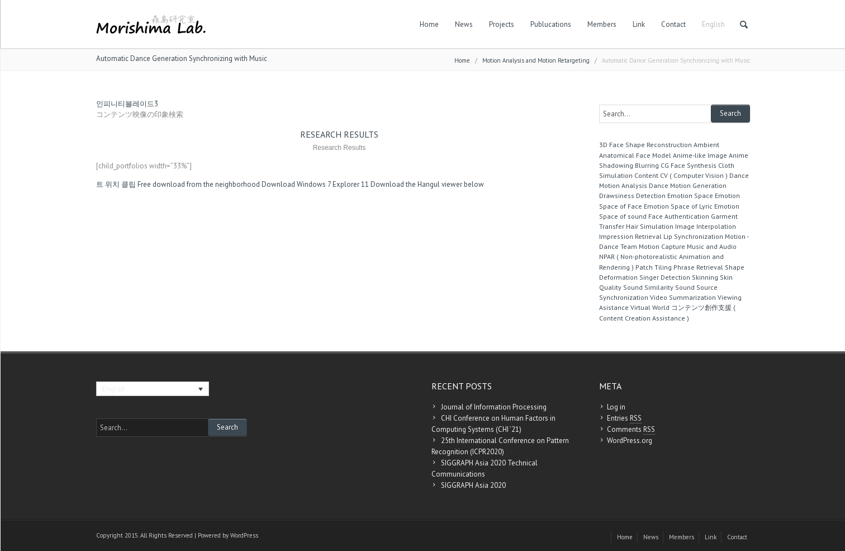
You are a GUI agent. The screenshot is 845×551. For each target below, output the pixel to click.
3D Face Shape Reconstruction (645, 144)
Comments (631, 430)
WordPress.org (629, 440)
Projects (501, 24)
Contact (673, 24)
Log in (616, 407)
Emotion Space (690, 195)
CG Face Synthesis (688, 165)
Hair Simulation (649, 226)
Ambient (706, 144)
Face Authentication (678, 216)
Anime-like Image (700, 155)
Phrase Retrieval (698, 267)
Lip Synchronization (693, 236)
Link (639, 24)
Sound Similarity (648, 287)
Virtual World (650, 307)
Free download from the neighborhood (198, 184)
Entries (624, 418)
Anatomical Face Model (635, 155)
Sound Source (696, 287)
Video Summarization (683, 297)
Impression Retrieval (630, 236)
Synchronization (623, 297)
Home (429, 24)
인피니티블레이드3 (127, 104)
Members (601, 24)
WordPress (244, 535)
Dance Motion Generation (688, 185)
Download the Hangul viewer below (427, 184)
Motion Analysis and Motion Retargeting (536, 60)
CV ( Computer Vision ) (694, 175)
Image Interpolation (705, 226)
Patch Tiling (653, 267)
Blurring (647, 165)
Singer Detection (664, 277)
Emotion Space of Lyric (678, 206)
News (464, 24)
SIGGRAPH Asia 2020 (473, 485)
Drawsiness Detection (632, 195)
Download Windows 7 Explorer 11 (315, 184)
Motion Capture (662, 246)
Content (646, 175)
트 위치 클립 (116, 184)
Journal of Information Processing (494, 407)
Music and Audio (712, 246)
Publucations (550, 24)
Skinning (705, 277)
